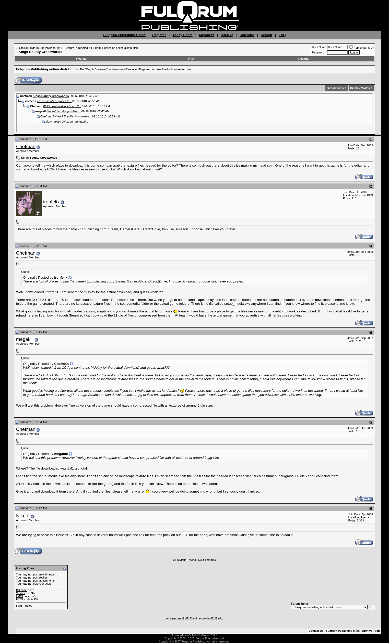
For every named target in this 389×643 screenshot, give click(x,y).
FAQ (282, 35)
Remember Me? (361, 47)
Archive (367, 630)
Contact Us (316, 630)
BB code (21, 590)
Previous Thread (185, 559)
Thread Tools (335, 88)
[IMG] (19, 596)
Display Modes (360, 88)
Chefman (26, 146)
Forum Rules (24, 605)
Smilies (20, 593)
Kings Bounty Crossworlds (51, 95)
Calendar (247, 35)
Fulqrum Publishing (76, 47)
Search (266, 35)
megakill (24, 339)
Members (206, 35)
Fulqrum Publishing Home (124, 35)
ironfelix (51, 201)
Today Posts (182, 35)
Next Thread (206, 559)
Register (159, 35)
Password (318, 52)
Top (377, 630)
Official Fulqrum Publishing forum (40, 47)
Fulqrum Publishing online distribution (114, 47)
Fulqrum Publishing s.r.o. (343, 630)
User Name (319, 47)
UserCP (227, 35)
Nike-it (23, 515)
